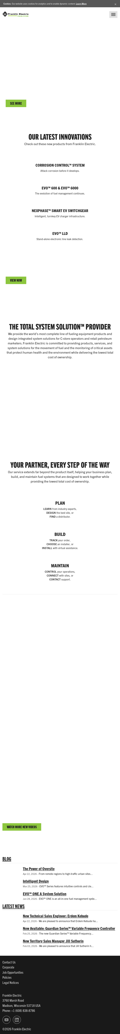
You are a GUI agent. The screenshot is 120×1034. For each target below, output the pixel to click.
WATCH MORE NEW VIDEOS (22, 826)
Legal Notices (10, 982)
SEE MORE (16, 103)
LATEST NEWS (13, 906)
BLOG (6, 858)
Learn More (81, 3)
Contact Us (9, 962)
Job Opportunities (12, 972)
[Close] (115, 3)
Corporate (8, 967)
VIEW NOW (16, 280)
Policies (7, 977)
